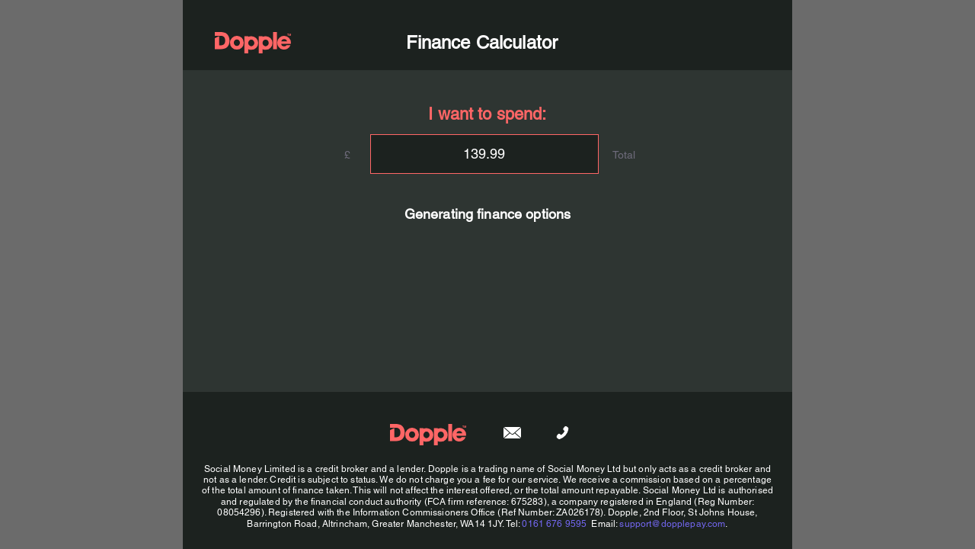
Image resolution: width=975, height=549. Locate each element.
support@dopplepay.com (672, 523)
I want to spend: (487, 114)
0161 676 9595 (554, 523)
